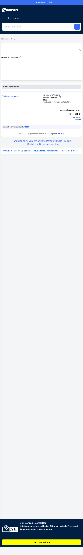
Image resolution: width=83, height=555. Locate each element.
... (14, 39)
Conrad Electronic (52, 97)
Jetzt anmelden (41, 542)
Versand (77, 119)
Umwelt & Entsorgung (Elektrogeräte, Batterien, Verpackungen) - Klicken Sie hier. (40, 151)
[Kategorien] (12, 18)
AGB (45, 99)
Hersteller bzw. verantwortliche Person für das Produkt (41, 140)
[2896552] (16, 57)
